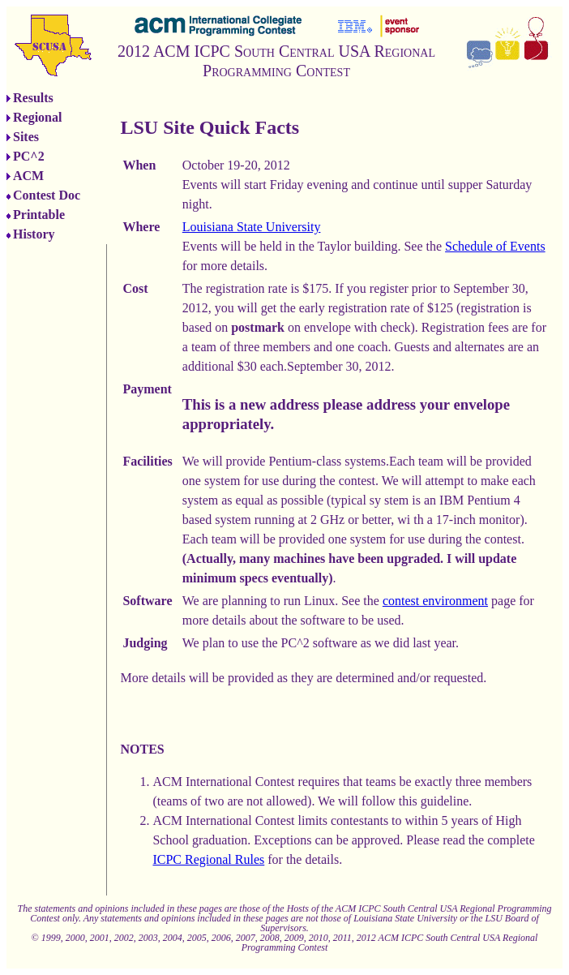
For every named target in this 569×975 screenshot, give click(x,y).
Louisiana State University (251, 227)
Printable (39, 214)
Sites (26, 137)
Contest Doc (46, 195)
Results (33, 98)
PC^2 (29, 156)
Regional (37, 117)
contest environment (435, 601)
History (34, 234)
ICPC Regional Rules (208, 859)
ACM (28, 176)
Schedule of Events (495, 246)
